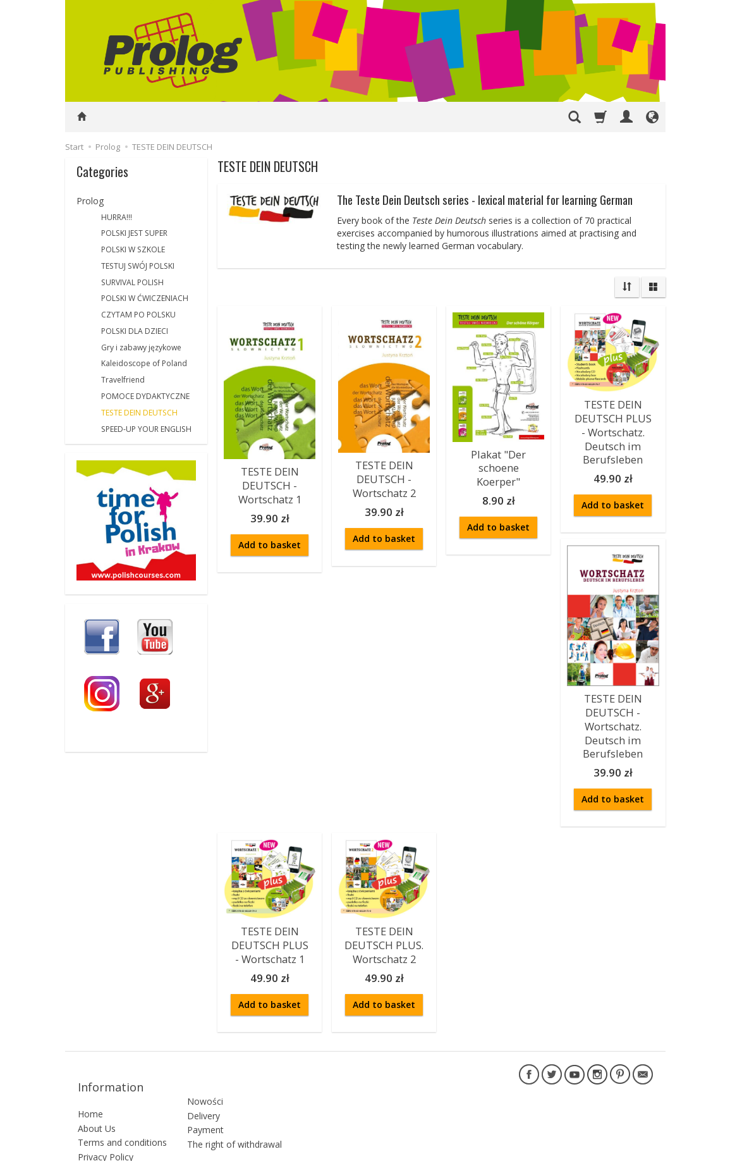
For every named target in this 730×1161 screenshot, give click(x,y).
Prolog (90, 201)
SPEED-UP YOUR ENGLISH (146, 429)
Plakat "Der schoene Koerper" (499, 464)
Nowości (205, 1049)
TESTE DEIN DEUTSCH (139, 412)
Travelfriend (123, 379)
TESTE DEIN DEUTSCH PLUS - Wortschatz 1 (270, 920)
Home (90, 1068)
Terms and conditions (122, 1097)
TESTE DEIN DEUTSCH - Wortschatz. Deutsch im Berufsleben (613, 710)
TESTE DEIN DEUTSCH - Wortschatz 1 (270, 482)
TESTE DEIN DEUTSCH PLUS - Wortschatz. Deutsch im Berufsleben (613, 426)
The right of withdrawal (234, 1092)
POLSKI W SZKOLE (133, 249)
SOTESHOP (634, 1148)
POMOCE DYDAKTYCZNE (145, 396)
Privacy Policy (105, 1111)
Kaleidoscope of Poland (144, 363)
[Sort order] (627, 287)
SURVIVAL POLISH (132, 282)
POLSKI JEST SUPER (134, 233)
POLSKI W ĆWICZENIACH (144, 298)
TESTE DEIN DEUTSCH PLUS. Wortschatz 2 (384, 920)
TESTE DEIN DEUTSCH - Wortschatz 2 (384, 475)
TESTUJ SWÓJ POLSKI (137, 266)
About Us (97, 1083)
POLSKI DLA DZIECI (134, 331)
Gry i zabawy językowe (141, 347)
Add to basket (269, 538)
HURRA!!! (116, 217)
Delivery (203, 1064)
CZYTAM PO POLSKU (138, 314)
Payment (205, 1078)
